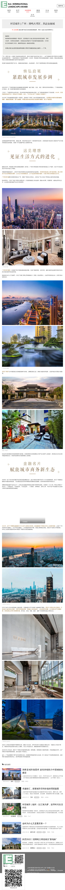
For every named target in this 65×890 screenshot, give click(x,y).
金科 (44, 832)
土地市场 (17, 781)
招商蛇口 (32, 848)
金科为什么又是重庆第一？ (34, 823)
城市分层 (32, 832)
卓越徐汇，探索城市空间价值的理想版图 (40, 788)
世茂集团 (13, 816)
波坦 (12, 781)
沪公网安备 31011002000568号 (37, 870)
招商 (44, 848)
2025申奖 (28, 11)
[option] (32, 507)
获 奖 (38, 11)
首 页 (9, 11)
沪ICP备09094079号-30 (19, 870)
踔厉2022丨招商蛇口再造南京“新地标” (39, 839)
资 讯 (56, 11)
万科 (31, 797)
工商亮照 (51, 870)
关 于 (17, 11)
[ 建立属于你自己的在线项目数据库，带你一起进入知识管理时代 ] (32, 29)
